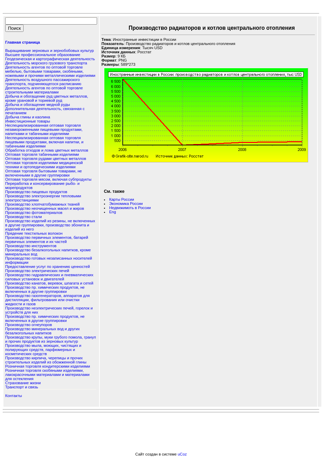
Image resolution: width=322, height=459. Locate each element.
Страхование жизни (23, 383)
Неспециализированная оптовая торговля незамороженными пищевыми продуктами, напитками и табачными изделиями (43, 129)
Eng (112, 212)
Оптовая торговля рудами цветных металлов (45, 158)
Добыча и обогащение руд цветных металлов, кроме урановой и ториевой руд (46, 98)
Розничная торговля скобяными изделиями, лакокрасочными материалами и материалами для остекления (47, 374)
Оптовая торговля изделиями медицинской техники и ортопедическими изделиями (44, 165)
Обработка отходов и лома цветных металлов (46, 150)
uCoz (182, 454)
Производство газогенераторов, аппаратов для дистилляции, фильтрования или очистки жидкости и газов (47, 300)
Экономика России (126, 203)
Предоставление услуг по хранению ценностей (47, 266)
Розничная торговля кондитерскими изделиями (47, 366)
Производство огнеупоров (28, 325)
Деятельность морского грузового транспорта (46, 63)
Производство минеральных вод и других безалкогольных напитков (42, 331)
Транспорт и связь (21, 387)
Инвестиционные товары (27, 121)
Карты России (121, 199)
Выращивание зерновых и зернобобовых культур (49, 50)
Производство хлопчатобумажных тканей (42, 204)
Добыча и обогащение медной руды (37, 104)
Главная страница (22, 42)
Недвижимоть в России (130, 208)
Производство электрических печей (37, 271)
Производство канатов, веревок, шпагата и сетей (49, 283)
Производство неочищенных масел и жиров (44, 208)
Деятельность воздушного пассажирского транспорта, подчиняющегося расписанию (43, 82)
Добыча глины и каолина (27, 117)
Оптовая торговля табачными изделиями (42, 154)
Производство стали (23, 217)
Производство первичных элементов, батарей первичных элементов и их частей (46, 239)
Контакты (13, 396)
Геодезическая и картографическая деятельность (50, 59)
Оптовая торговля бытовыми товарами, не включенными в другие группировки (43, 173)
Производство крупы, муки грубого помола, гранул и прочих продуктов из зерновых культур (50, 339)
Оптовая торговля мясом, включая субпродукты (48, 179)
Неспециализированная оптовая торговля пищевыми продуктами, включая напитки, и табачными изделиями (44, 142)
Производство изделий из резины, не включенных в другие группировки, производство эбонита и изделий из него (50, 225)
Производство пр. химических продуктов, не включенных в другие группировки (45, 289)
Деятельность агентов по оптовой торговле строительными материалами (44, 90)
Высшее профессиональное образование (42, 55)
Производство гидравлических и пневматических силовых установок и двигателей (49, 277)
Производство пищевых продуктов (36, 192)
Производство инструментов (30, 246)
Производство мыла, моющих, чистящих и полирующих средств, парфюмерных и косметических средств (43, 349)
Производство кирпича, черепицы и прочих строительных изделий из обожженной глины (45, 360)
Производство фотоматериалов (33, 212)
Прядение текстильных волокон (33, 233)
